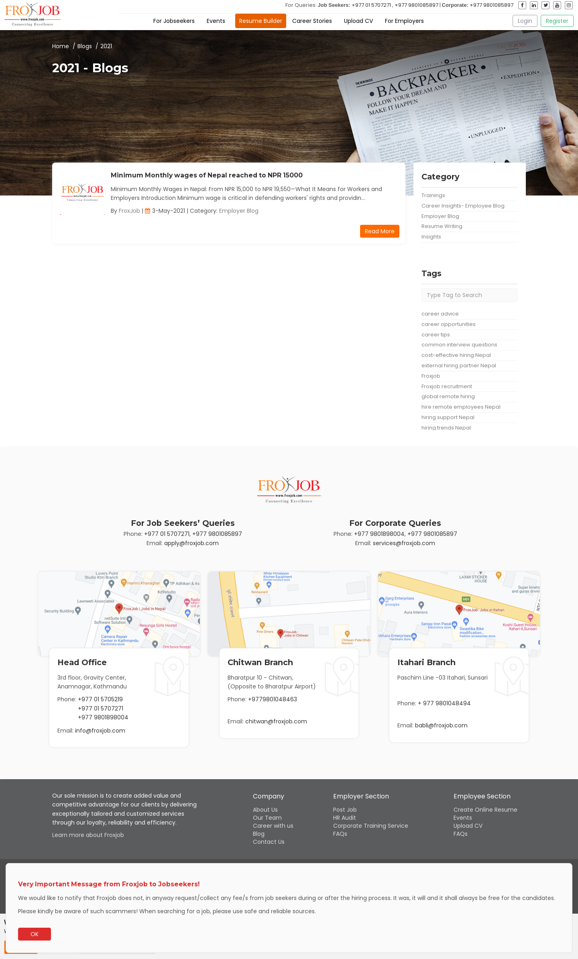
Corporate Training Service (370, 826)
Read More (380, 231)
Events (216, 21)
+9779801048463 (272, 699)
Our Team (267, 818)
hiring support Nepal (447, 417)
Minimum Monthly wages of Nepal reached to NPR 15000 (207, 175)
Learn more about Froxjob (88, 835)
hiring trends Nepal (446, 428)
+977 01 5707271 (371, 5)
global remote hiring (448, 396)
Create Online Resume (485, 810)
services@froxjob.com (404, 543)
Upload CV (358, 21)
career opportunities (448, 324)
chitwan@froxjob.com (276, 721)
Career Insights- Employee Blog (463, 206)
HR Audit (344, 818)
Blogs (84, 46)
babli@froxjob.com (441, 725)
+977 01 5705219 (100, 699)
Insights (431, 236)
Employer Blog (238, 211)
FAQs (340, 834)
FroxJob (129, 211)
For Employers (404, 21)
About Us (265, 810)
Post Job (345, 810)
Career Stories (312, 21)
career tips (435, 334)
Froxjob (430, 376)
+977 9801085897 (416, 5)
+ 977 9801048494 (444, 703)
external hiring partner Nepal (458, 365)
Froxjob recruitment (446, 386)
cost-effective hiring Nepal (456, 355)
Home (60, 46)
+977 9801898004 (379, 534)
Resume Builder (260, 21)
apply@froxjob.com (191, 543)
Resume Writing (441, 226)
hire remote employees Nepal (461, 407)
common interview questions (459, 344)
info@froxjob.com (100, 731)
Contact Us (269, 842)
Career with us (273, 826)
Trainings (433, 195)
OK (35, 934)
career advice (440, 314)
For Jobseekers (174, 21)
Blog (259, 834)
